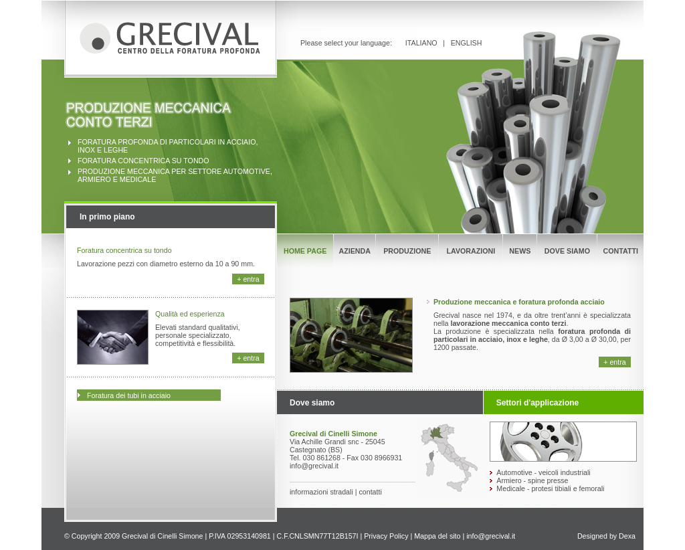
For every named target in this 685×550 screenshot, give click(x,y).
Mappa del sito (437, 536)
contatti (370, 492)
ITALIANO (421, 43)
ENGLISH (466, 43)
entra (251, 279)
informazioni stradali (321, 492)
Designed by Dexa (606, 536)
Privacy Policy (386, 536)
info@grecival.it (490, 536)
